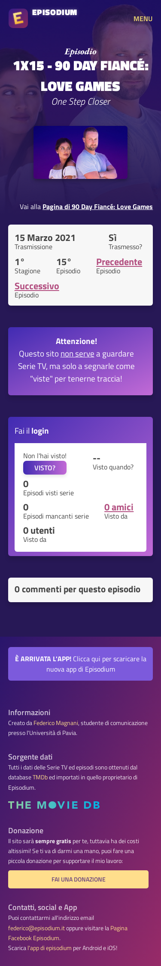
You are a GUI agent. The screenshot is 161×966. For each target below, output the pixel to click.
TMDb (40, 777)
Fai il (32, 430)
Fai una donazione (79, 879)
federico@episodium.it (36, 928)
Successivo (37, 285)
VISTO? (44, 468)
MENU (143, 18)
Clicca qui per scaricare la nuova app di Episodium (80, 663)
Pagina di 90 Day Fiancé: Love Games (98, 206)
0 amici (119, 507)
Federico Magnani (55, 723)
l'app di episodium (49, 948)
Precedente (119, 261)
